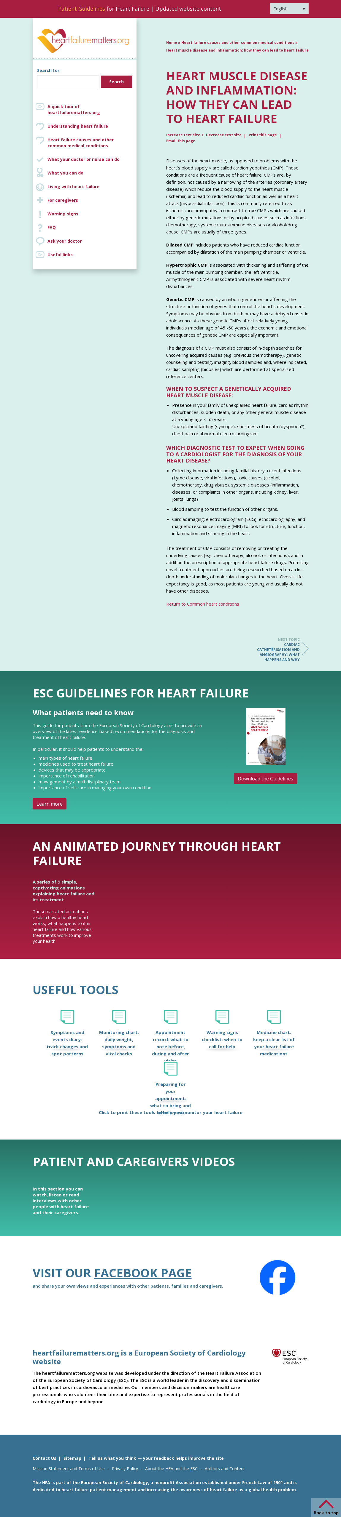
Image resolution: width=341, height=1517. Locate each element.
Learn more (50, 804)
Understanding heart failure (77, 126)
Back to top (326, 1513)
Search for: (49, 70)
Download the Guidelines (265, 778)
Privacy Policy (125, 1468)
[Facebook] (277, 1277)
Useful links (60, 254)
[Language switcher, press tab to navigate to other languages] (289, 8)
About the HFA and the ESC (171, 1468)
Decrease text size (224, 134)
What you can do (65, 173)
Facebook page (143, 1273)
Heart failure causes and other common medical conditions (90, 142)
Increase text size (183, 134)
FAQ (51, 227)
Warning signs (62, 214)
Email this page (180, 140)
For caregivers (62, 200)
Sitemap (72, 1458)
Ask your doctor (64, 241)
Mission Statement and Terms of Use (69, 1468)
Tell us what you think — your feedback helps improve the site (156, 1458)
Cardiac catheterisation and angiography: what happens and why (276, 649)
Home (171, 42)
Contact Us (44, 1458)
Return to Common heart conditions (202, 604)
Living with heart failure (73, 186)
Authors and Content (225, 1468)
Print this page (263, 134)
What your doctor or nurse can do (83, 159)
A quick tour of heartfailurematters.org (73, 109)
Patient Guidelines (81, 8)
